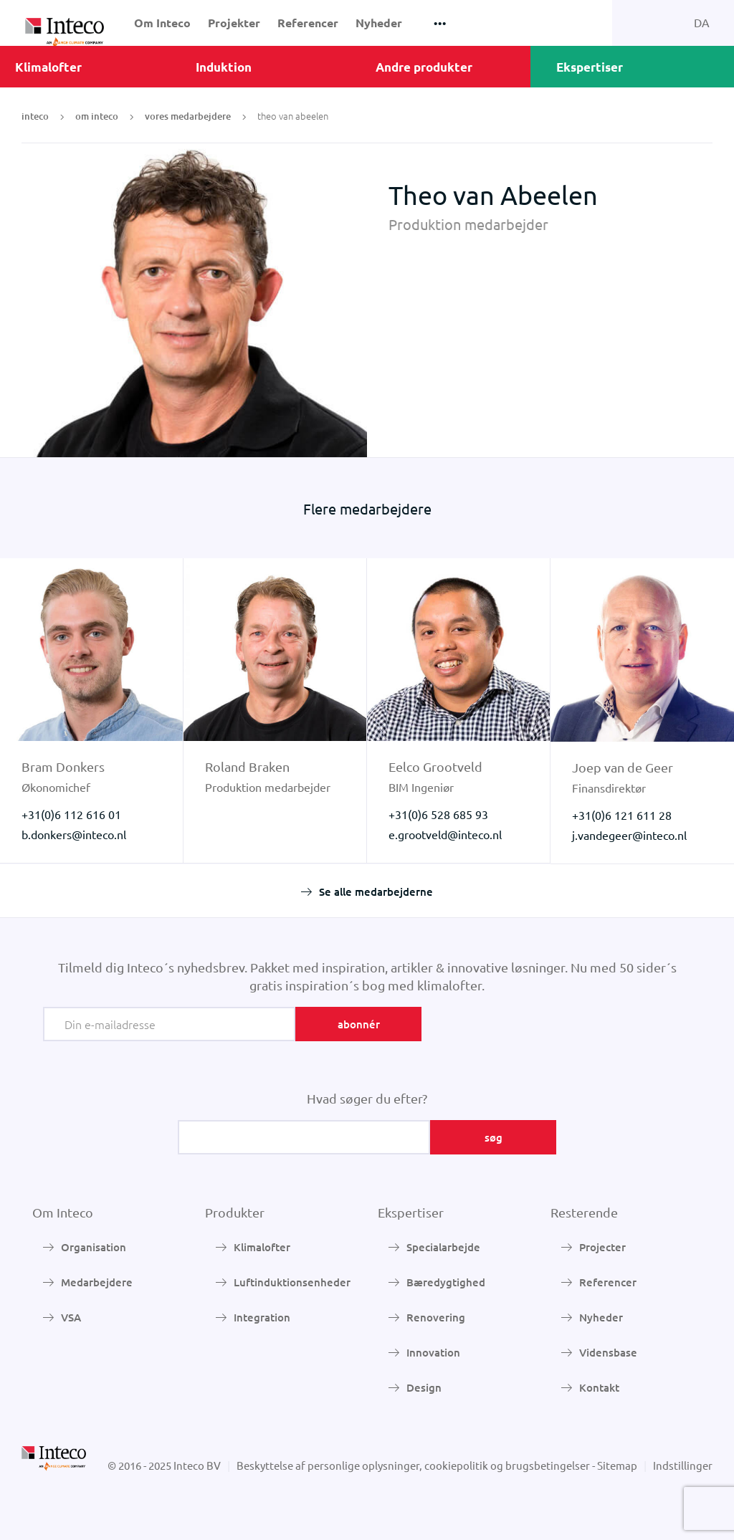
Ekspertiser (589, 67)
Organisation (93, 1247)
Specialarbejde (443, 1247)
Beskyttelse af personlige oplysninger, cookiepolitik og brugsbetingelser (413, 1465)
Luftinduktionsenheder (292, 1282)
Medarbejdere (97, 1282)
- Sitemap (614, 1465)
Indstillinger (682, 1465)
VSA (71, 1317)
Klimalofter (48, 67)
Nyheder (379, 22)
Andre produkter (424, 67)
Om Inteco (162, 22)
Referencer (307, 22)
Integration (262, 1317)
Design (424, 1387)
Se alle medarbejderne (376, 891)
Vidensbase (608, 1352)
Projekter (234, 22)
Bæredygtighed (445, 1282)
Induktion (224, 67)
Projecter (602, 1247)
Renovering (435, 1317)
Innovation (433, 1352)
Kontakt (599, 1387)
